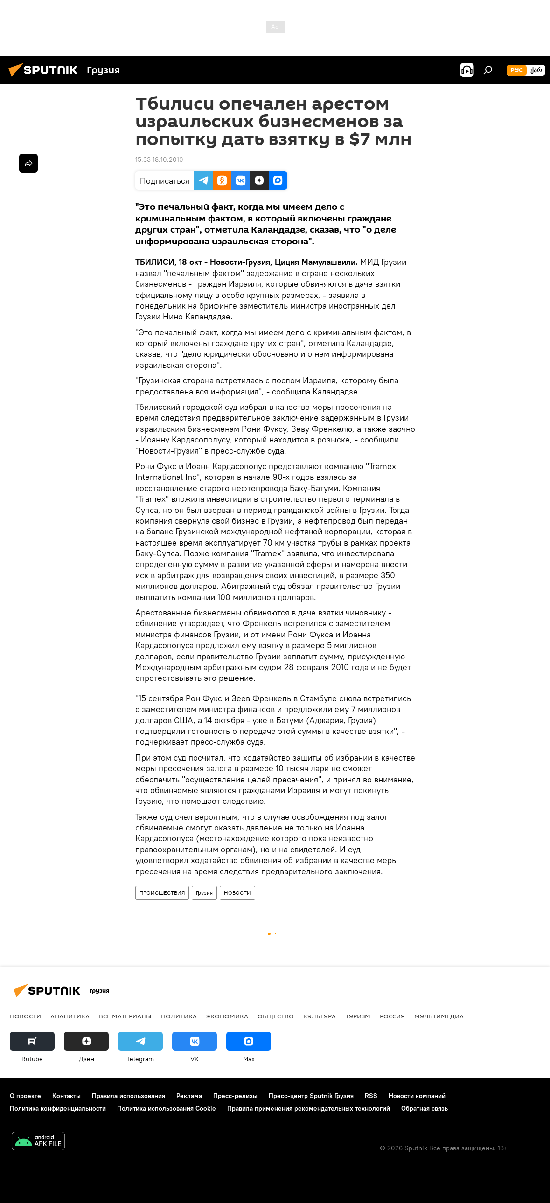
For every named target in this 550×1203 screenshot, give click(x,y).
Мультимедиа (439, 1016)
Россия (392, 1016)
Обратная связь (424, 1108)
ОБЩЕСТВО (276, 1016)
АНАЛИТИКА (70, 1016)
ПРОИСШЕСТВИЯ (162, 892)
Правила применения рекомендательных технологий (308, 1108)
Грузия (204, 892)
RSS (371, 1096)
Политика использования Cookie (166, 1108)
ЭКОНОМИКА (227, 1016)
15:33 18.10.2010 (159, 159)
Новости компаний (417, 1096)
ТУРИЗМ (357, 1016)
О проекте (25, 1096)
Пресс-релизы (235, 1096)
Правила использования (128, 1096)
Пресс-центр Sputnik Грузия (311, 1096)
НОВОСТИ (237, 892)
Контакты (66, 1096)
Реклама (189, 1096)
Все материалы (125, 1016)
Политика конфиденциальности (58, 1108)
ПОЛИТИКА (179, 1016)
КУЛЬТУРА (319, 1016)
